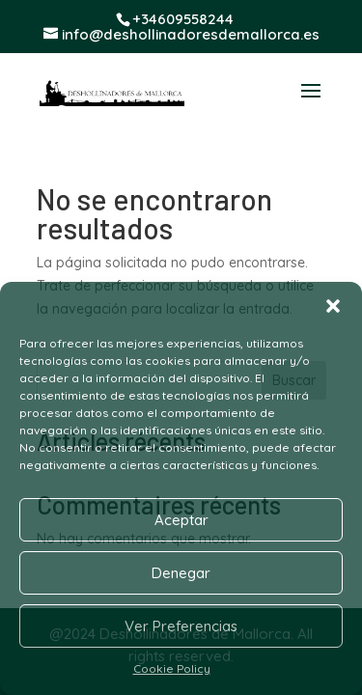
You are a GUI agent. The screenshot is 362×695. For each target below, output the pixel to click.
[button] (333, 306)
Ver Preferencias (181, 626)
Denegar (181, 573)
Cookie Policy (171, 668)
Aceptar (181, 520)
